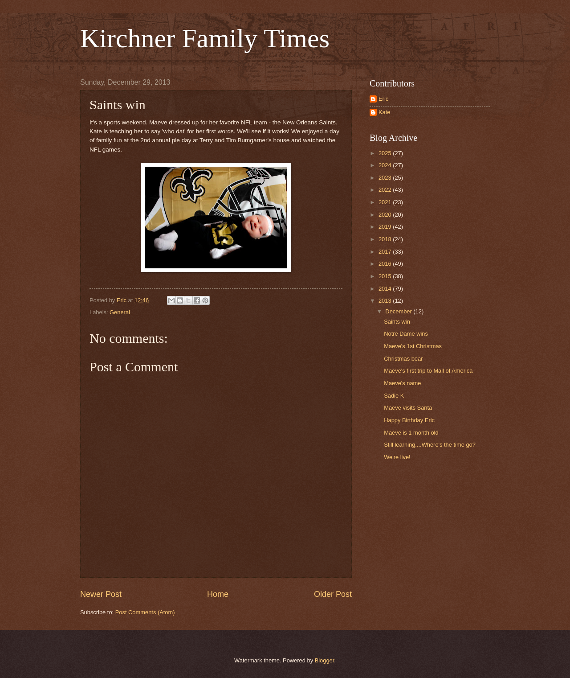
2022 (386, 189)
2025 (386, 153)
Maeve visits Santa (408, 407)
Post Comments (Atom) (145, 612)
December (399, 311)
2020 (386, 214)
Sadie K (394, 395)
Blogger (324, 660)
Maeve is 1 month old (411, 432)
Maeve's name (402, 383)
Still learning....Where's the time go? (430, 444)
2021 (386, 202)
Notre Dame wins (406, 333)
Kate (385, 112)
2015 (386, 276)
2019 (386, 226)
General (120, 312)
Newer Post (101, 594)
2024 (386, 165)
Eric (383, 98)
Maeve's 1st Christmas (413, 346)
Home (217, 594)
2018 (386, 239)
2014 (386, 288)
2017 (386, 251)
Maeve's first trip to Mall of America (428, 370)
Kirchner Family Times (205, 38)
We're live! (397, 457)
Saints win (397, 321)
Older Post (333, 594)
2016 (386, 263)
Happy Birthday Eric (409, 420)
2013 (386, 300)
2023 (386, 177)
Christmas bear (403, 358)
